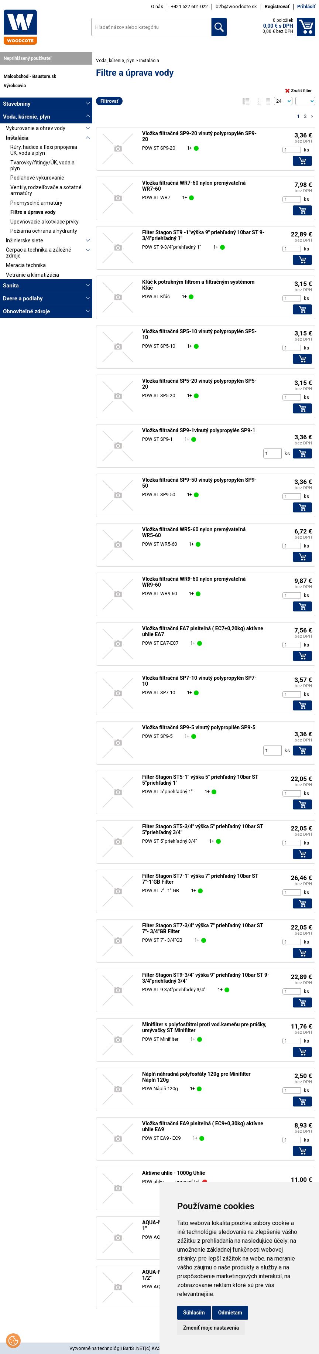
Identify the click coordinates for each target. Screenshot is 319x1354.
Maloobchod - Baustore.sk (30, 76)
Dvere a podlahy (23, 298)
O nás (157, 6)
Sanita (11, 285)
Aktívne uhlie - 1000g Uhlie (173, 1173)
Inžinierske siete (24, 240)
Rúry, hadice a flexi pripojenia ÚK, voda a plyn (43, 150)
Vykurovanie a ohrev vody (35, 128)
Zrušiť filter (298, 90)
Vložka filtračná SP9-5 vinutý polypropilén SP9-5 (198, 727)
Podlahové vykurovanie (37, 178)
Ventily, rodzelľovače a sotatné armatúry (46, 190)
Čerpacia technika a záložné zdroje (38, 253)
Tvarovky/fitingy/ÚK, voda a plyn (42, 165)
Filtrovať (109, 101)
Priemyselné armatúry (36, 203)
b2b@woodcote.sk (236, 6)
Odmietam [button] (230, 1313)
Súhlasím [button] (194, 1313)
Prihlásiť (306, 6)
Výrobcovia (15, 85)
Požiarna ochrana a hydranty (43, 231)
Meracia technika (26, 265)
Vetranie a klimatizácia (32, 275)
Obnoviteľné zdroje (26, 311)
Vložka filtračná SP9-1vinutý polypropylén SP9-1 (198, 430)
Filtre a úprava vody (33, 212)
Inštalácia (17, 138)
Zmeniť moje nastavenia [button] (211, 1328)
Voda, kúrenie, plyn (26, 116)
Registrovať (277, 6)
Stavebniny (17, 103)
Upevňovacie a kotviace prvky (44, 222)
